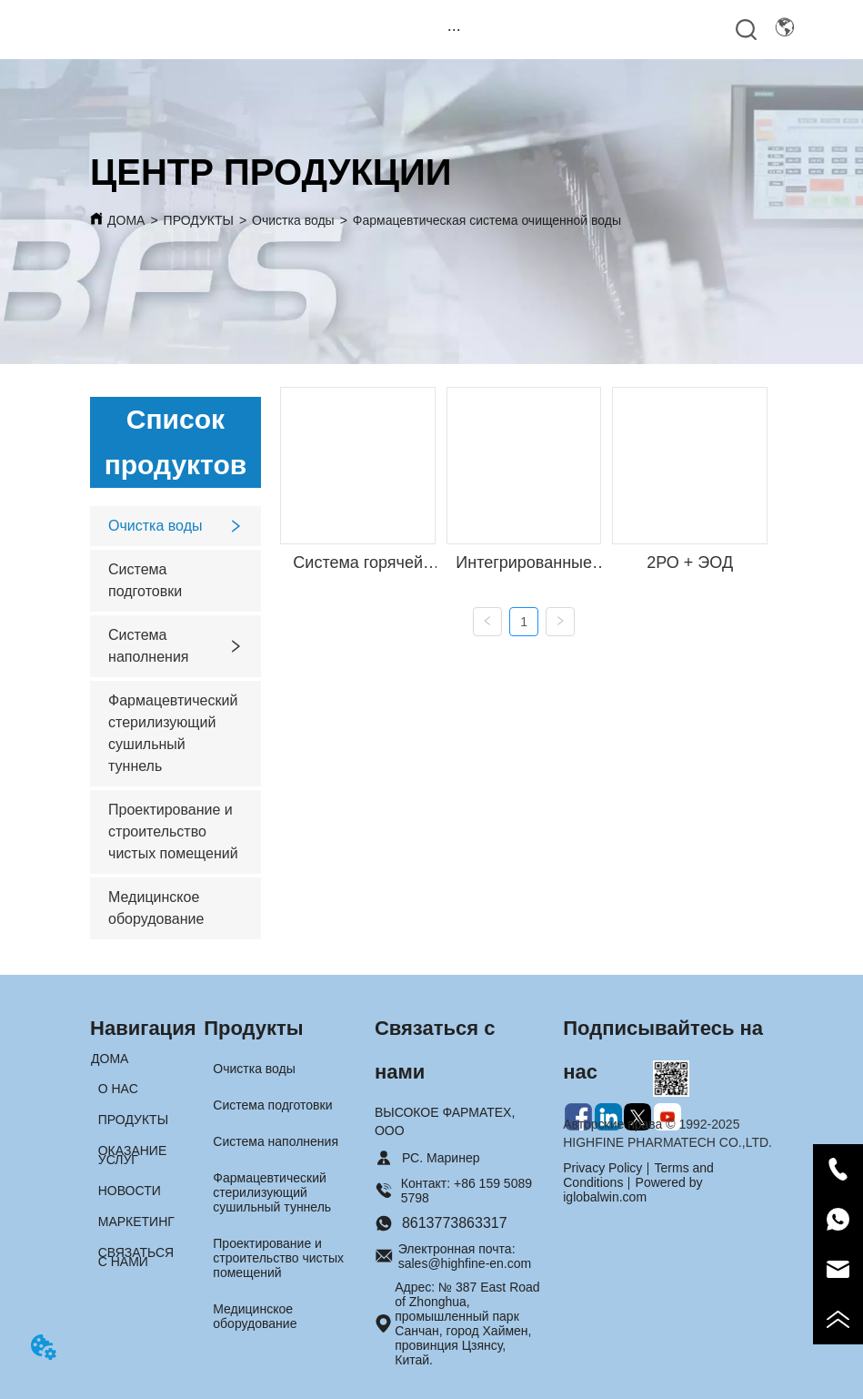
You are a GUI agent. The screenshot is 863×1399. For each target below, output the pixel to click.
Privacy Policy (602, 1168)
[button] (454, 29)
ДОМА (126, 220)
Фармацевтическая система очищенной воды (487, 220)
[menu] (454, 29)
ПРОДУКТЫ (199, 220)
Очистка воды (293, 220)
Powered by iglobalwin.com (632, 1189)
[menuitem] (454, 29)
